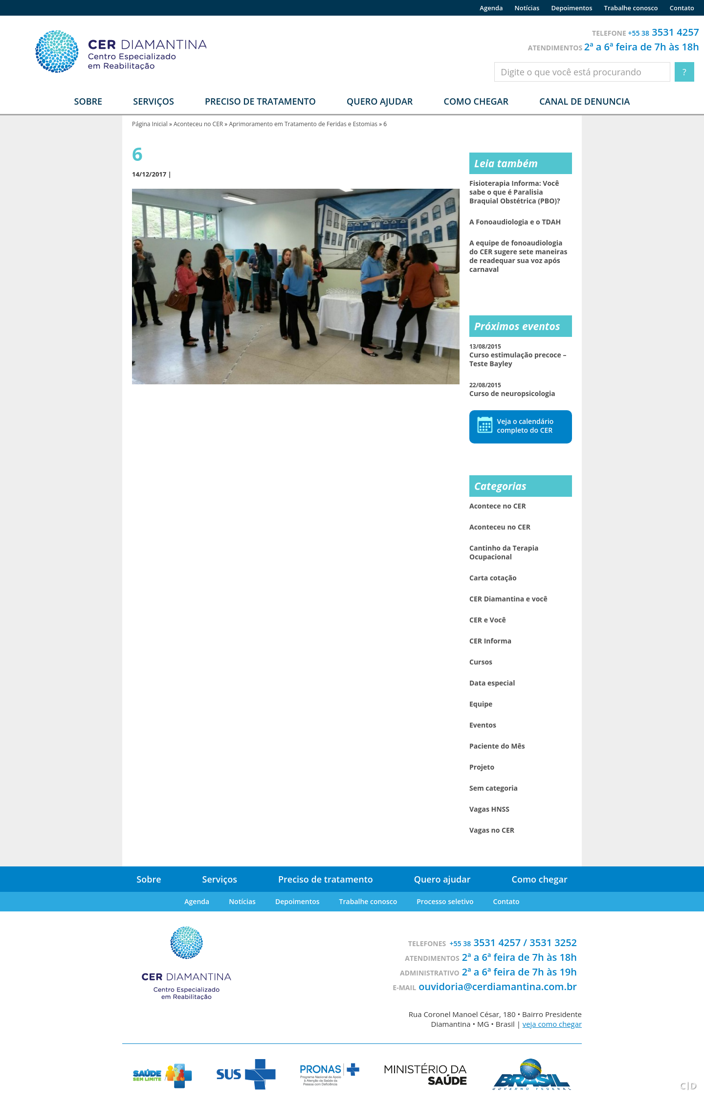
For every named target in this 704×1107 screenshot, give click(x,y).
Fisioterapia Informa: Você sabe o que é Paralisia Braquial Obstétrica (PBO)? (514, 192)
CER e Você (487, 620)
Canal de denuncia (584, 101)
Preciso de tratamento (260, 101)
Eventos (482, 725)
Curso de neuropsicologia (512, 389)
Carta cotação (493, 578)
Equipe (480, 704)
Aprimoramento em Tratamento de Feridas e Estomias (303, 124)
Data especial (492, 683)
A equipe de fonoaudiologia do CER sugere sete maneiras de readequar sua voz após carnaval (518, 256)
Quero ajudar (380, 101)
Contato (682, 7)
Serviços (219, 879)
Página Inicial (150, 124)
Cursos (480, 662)
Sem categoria (493, 788)
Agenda (491, 7)
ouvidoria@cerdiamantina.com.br (497, 986)
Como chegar (475, 101)
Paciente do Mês (497, 746)
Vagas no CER (491, 830)
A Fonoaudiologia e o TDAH (515, 222)
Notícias (527, 7)
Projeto (481, 767)
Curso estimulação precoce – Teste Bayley (517, 355)
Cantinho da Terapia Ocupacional (503, 552)
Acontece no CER (497, 506)
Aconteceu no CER (198, 124)
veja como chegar (552, 1024)
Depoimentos (571, 7)
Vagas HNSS (489, 809)
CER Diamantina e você (508, 599)
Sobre (148, 879)
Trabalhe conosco (631, 7)
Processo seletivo (445, 901)
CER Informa (490, 641)
